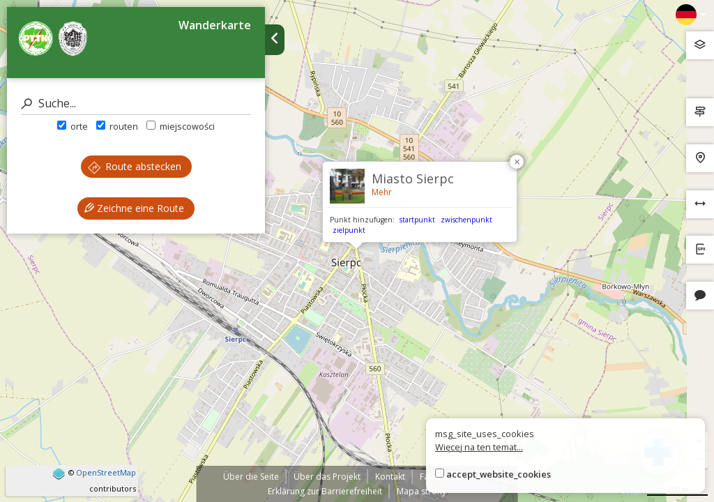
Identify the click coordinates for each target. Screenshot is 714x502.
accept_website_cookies (498, 474)
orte (72, 126)
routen (117, 126)
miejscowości (180, 126)
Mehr (382, 192)
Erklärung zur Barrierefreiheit (325, 491)
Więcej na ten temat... (479, 447)
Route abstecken (134, 166)
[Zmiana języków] (691, 14)
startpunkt (417, 220)
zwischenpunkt (466, 220)
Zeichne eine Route (134, 208)
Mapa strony (421, 491)
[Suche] (136, 103)
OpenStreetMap (106, 472)
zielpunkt (349, 230)
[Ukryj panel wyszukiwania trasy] (274, 39)
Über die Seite (251, 476)
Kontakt (390, 476)
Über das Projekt (327, 476)
